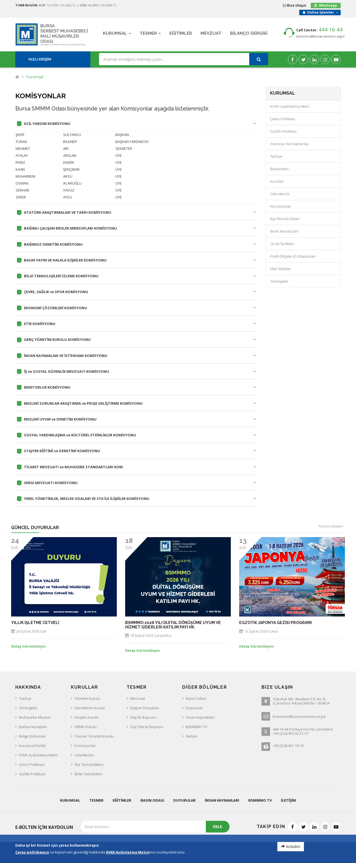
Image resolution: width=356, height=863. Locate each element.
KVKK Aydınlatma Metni (290, 106)
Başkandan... (280, 169)
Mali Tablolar (280, 269)
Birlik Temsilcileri (284, 231)
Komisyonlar (280, 206)
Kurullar (277, 181)
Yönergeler (279, 281)
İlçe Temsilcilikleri (285, 219)
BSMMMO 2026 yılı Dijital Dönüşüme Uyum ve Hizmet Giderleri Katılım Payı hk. (173, 625)
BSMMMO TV (196, 726)
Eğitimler (122, 800)
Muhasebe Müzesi (34, 717)
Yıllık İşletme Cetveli (35, 623)
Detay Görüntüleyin (28, 646)
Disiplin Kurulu (87, 717)
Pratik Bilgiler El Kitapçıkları (293, 256)
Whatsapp (328, 5)
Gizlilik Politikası (283, 131)
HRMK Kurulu (86, 726)
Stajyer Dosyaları (144, 707)
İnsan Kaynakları (200, 717)
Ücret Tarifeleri (282, 244)
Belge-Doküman (32, 736)
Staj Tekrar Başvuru (146, 726)
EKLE (217, 826)
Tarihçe (276, 156)
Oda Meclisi (279, 194)
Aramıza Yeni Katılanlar (289, 144)
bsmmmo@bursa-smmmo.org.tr (320, 36)
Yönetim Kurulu (87, 698)
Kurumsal (34, 77)
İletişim (191, 736)
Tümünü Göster (330, 526)
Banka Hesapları (33, 726)
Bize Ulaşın (294, 5)
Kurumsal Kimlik (32, 745)
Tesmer (96, 800)
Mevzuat (137, 698)
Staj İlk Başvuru (143, 717)
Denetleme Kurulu (90, 707)
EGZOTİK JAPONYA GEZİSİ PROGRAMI (275, 623)
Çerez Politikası (282, 119)
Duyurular (194, 707)
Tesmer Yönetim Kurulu (94, 736)
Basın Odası (196, 698)
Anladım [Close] (290, 846)
